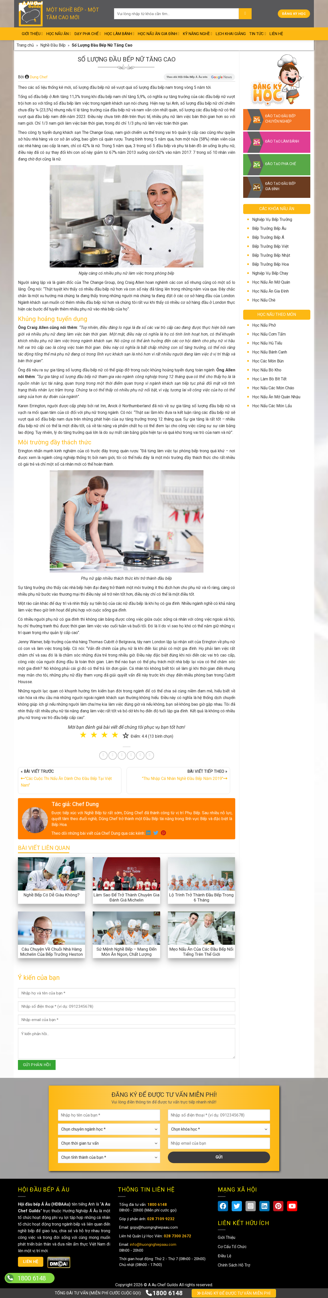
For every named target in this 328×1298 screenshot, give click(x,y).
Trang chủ (25, 45)
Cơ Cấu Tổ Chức (232, 1246)
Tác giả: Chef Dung (75, 804)
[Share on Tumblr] (140, 755)
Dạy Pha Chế (88, 33)
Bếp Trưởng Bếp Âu (269, 228)
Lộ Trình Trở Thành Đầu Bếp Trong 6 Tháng (201, 897)
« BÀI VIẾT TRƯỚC (70, 779)
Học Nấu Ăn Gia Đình (158, 33)
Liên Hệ (276, 33)
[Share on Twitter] (112, 755)
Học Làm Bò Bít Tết (269, 379)
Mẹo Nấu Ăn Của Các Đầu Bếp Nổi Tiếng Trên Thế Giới (201, 952)
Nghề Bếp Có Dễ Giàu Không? (51, 894)
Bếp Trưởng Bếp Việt (270, 246)
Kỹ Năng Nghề (197, 33)
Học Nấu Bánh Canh (269, 352)
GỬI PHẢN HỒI (37, 1065)
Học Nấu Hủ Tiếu (267, 343)
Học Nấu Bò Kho (266, 370)
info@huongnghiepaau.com (152, 1244)
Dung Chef (39, 77)
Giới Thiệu (32, 33)
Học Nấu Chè (263, 300)
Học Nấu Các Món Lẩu (272, 405)
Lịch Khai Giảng (231, 33)
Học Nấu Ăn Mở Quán (271, 282)
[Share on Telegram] (150, 755)
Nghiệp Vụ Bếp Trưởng (272, 219)
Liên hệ (30, 1261)
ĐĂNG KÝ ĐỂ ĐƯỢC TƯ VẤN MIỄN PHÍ (234, 1293)
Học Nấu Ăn (58, 33)
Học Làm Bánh (119, 33)
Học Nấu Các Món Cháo (273, 387)
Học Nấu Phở (264, 325)
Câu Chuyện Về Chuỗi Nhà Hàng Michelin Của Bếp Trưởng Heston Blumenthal (51, 954)
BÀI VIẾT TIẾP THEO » (178, 776)
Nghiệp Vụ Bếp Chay (270, 273)
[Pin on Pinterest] (122, 755)
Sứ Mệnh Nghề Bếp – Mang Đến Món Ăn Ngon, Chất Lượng (126, 952)
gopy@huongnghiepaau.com (153, 1227)
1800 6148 (164, 1293)
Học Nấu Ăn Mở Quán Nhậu (276, 396)
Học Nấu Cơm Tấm (269, 334)
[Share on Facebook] (103, 755)
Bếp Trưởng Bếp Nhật (271, 255)
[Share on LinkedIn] (131, 755)
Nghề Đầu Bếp (53, 45)
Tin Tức (257, 33)
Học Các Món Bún (268, 361)
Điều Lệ (224, 1255)
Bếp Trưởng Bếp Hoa (270, 264)
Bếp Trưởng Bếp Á (268, 237)
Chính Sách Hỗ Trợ (234, 1265)
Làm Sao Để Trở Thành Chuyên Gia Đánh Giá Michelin (126, 897)
